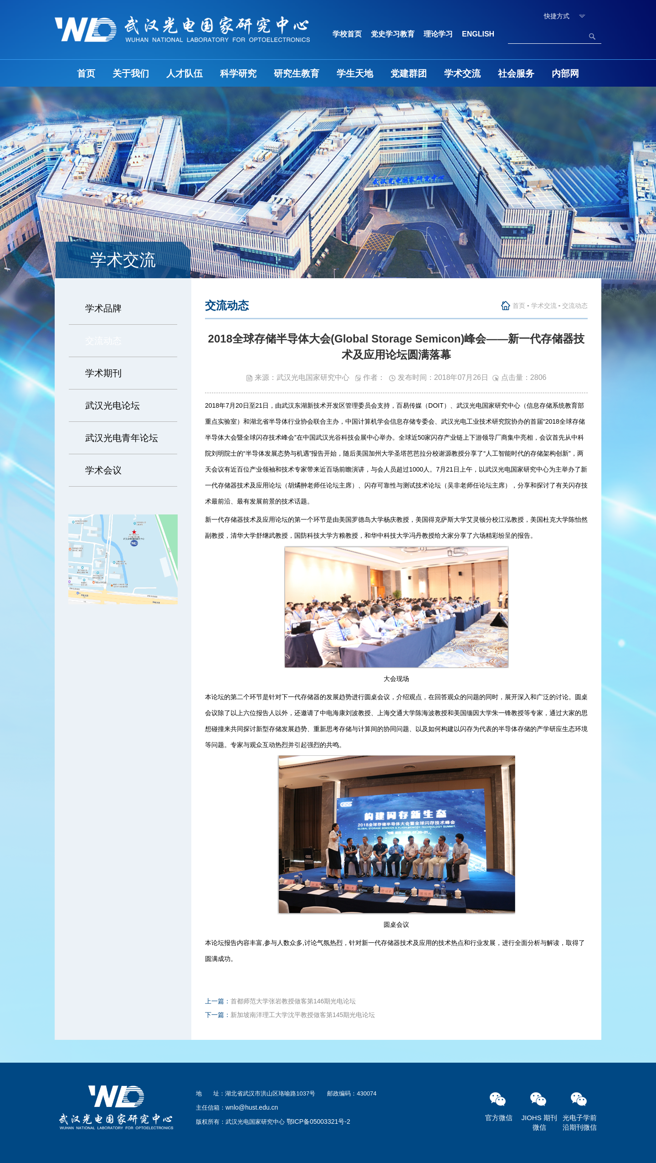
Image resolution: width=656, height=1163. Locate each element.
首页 (86, 73)
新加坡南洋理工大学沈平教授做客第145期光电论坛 (303, 1014)
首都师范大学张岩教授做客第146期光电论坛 (293, 1001)
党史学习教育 (393, 34)
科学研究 (238, 73)
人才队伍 (184, 73)
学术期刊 (103, 373)
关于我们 (131, 73)
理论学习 (438, 34)
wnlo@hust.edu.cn (252, 1107)
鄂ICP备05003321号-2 (318, 1121)
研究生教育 (296, 73)
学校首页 (347, 34)
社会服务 (516, 73)
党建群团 (408, 73)
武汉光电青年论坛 (121, 438)
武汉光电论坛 (112, 405)
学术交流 (462, 73)
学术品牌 (103, 308)
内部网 (565, 73)
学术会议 (103, 470)
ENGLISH (478, 34)
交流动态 (103, 341)
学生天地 (355, 73)
